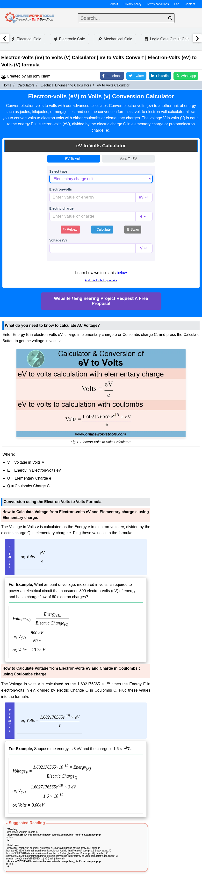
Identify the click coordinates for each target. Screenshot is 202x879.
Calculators (25, 85)
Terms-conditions (158, 4)
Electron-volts (60, 189)
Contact (190, 4)
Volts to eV (128, 159)
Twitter (136, 76)
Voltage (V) (58, 240)
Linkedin (160, 76)
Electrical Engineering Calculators (65, 85)
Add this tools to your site (101, 280)
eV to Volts (73, 159)
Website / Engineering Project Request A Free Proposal (101, 301)
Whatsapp (186, 76)
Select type (58, 171)
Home (6, 85)
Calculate (102, 229)
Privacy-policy (132, 4)
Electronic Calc (69, 39)
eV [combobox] (141, 197)
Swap (133, 229)
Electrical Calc (26, 39)
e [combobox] (141, 216)
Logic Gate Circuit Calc (167, 39)
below (122, 273)
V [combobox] (141, 248)
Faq (176, 4)
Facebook (111, 76)
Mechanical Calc (115, 39)
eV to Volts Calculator (113, 85)
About (114, 4)
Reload (70, 229)
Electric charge (61, 208)
